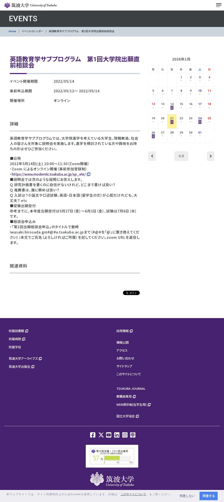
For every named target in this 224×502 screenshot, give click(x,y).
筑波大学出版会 (19, 366)
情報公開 (122, 342)
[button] (6, 498)
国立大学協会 (125, 416)
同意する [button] (209, 496)
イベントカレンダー (32, 31)
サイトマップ (124, 366)
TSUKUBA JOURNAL (130, 388)
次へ (210, 156)
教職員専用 (124, 396)
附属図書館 (16, 330)
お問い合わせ (125, 358)
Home (12, 31)
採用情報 (122, 330)
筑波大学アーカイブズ (23, 358)
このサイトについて (128, 374)
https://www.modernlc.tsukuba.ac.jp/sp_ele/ (49, 174)
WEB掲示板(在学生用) (131, 404)
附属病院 (15, 338)
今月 (181, 156)
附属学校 (15, 347)
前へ (152, 156)
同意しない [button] (187, 496)
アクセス (122, 350)
